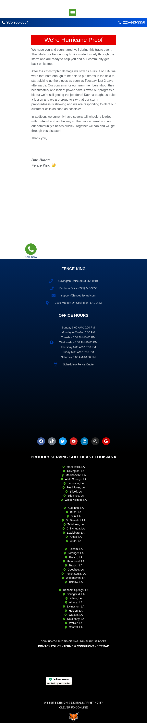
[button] (73, 12)
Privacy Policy (49, 646)
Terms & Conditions (79, 646)
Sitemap (103, 646)
